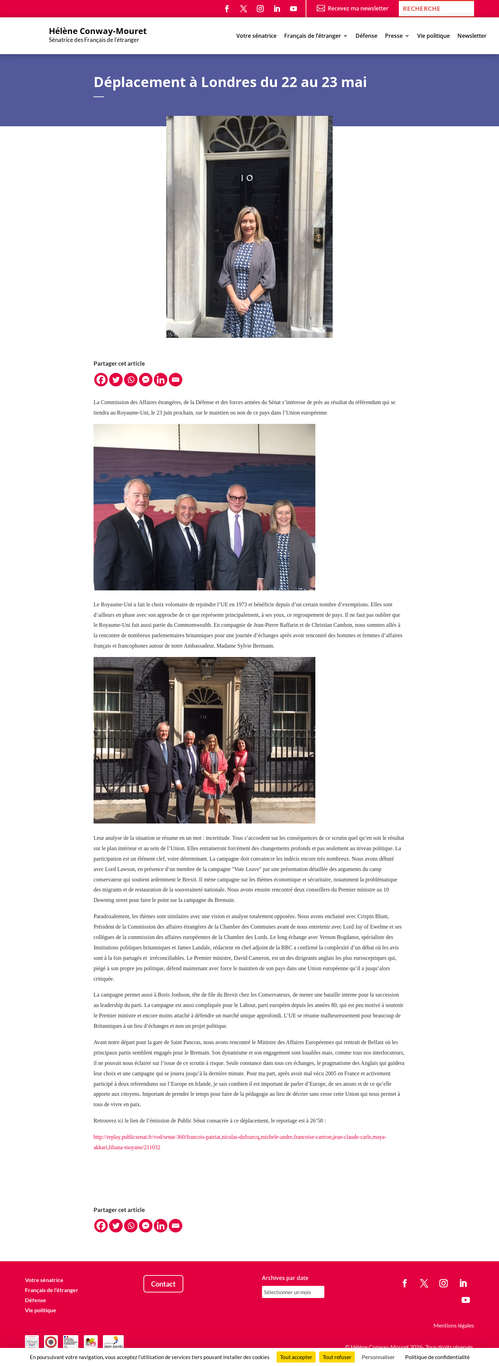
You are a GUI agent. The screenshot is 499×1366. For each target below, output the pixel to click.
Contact (163, 1284)
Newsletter (472, 36)
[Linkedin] (160, 379)
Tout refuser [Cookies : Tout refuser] (337, 1357)
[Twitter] (116, 379)
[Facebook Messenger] (145, 379)
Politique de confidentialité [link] (437, 1357)
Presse (394, 36)
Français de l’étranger (312, 36)
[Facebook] (101, 379)
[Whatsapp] (131, 379)
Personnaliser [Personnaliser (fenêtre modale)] (378, 1357)
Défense (366, 36)
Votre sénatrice (256, 36)
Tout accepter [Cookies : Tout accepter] (296, 1357)
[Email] (175, 379)
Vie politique (433, 36)
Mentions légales (454, 1325)
